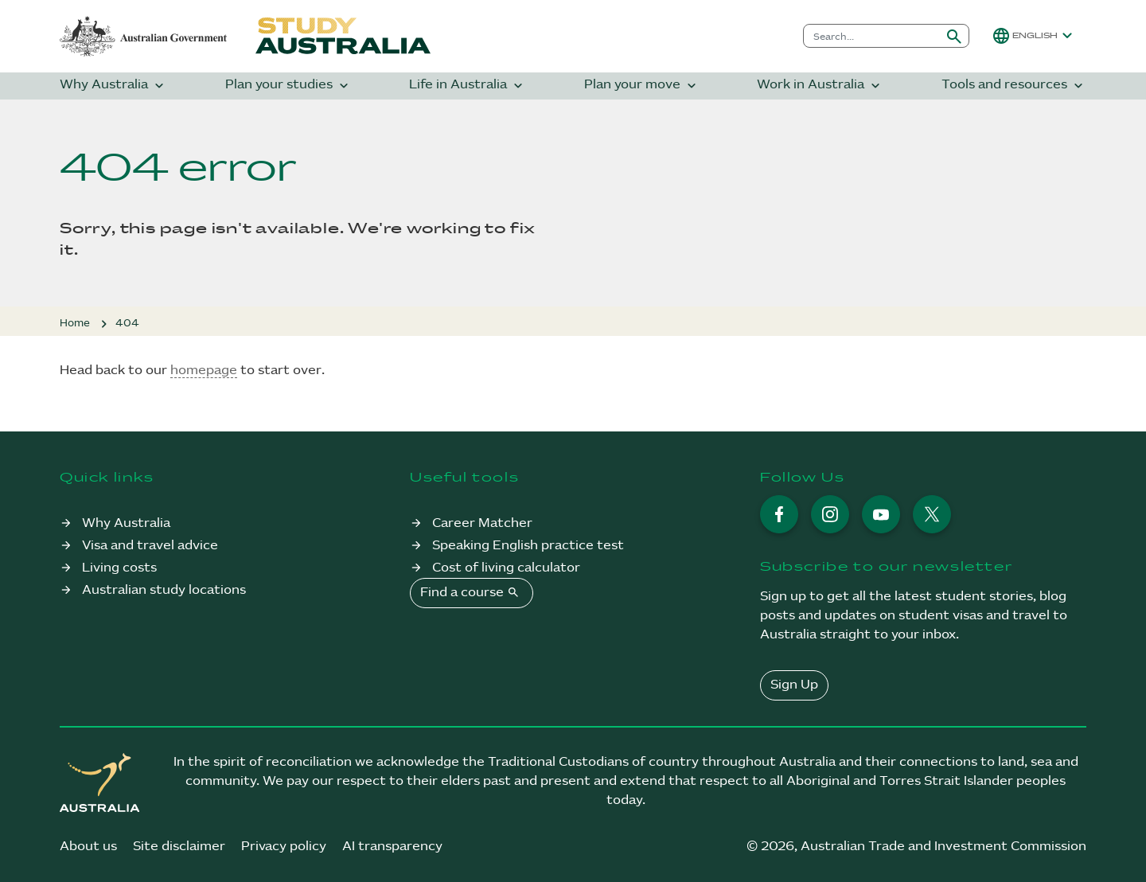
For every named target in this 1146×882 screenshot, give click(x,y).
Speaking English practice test (528, 545)
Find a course (471, 592)
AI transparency (392, 846)
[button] (1034, 35)
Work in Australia (820, 85)
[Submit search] (954, 36)
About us (88, 846)
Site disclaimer (179, 846)
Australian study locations (164, 590)
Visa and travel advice (150, 545)
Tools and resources (1013, 85)
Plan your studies (288, 85)
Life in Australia (467, 85)
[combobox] (872, 36)
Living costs (119, 568)
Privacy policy (283, 846)
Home (75, 323)
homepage (203, 370)
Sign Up (794, 685)
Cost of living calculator (506, 568)
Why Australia (113, 85)
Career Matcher (482, 523)
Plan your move (642, 85)
